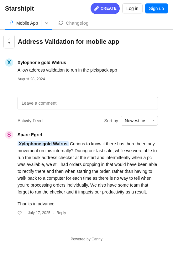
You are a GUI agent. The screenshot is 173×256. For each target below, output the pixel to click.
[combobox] (139, 121)
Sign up (156, 8)
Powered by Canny (86, 239)
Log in (132, 8)
